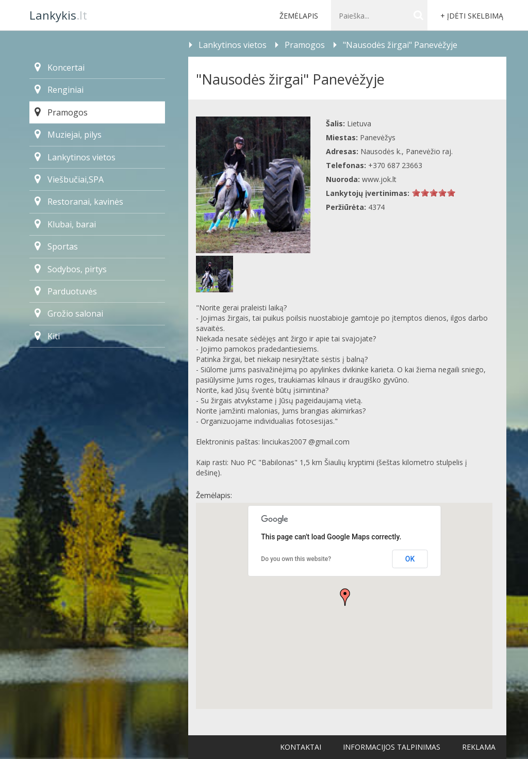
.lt (58, 15)
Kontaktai (300, 747)
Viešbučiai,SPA (69, 179)
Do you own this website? (296, 559)
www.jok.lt (379, 179)
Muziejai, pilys (68, 134)
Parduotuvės (66, 291)
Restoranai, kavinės (79, 201)
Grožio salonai (69, 313)
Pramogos (61, 112)
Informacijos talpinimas (391, 747)
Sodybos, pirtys (71, 269)
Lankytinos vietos (75, 157)
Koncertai (60, 67)
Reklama (479, 747)
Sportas (56, 246)
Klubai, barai (65, 224)
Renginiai (59, 89)
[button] (345, 597)
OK (410, 559)
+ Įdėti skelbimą (471, 16)
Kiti (47, 336)
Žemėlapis (298, 16)
